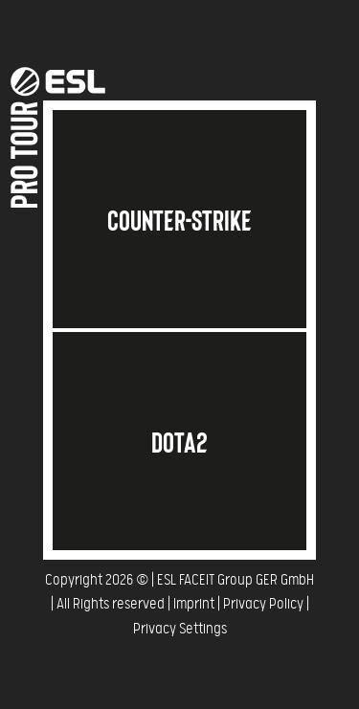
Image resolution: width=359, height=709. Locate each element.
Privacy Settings (180, 629)
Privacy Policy (263, 604)
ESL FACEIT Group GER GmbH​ (235, 580)
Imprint (193, 604)
